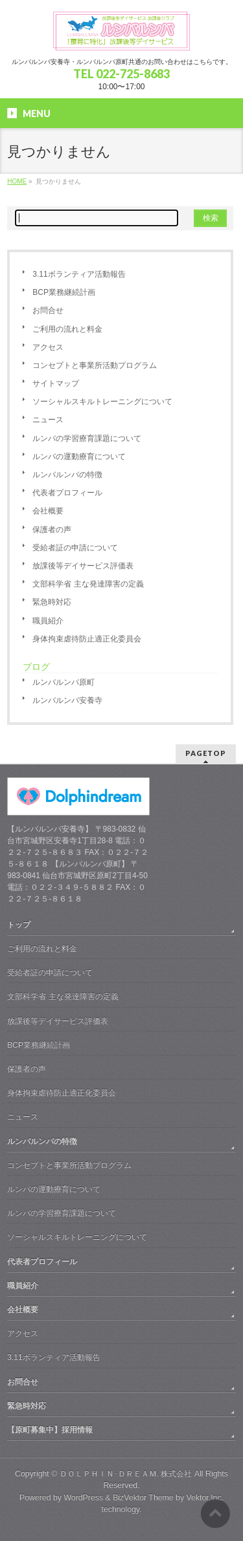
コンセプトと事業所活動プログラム (94, 365)
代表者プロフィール (67, 492)
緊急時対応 (51, 602)
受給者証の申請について (75, 547)
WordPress (83, 1497)
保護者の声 (51, 529)
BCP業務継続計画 (63, 292)
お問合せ (48, 310)
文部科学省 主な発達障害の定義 (87, 583)
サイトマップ (55, 383)
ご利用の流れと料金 (67, 329)
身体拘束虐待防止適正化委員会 (86, 638)
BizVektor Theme (143, 1497)
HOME (17, 181)
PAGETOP (205, 753)
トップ (18, 924)
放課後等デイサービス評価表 (82, 565)
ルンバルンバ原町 (63, 682)
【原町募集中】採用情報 (50, 1429)
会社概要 (48, 510)
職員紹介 (48, 620)
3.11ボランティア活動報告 (78, 274)
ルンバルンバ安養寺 (67, 700)
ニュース (48, 419)
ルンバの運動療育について (79, 456)
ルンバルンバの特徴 (67, 474)
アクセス (48, 347)
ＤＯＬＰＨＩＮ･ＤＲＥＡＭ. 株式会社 (126, 1473)
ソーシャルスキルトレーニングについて (102, 401)
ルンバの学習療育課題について (86, 438)
